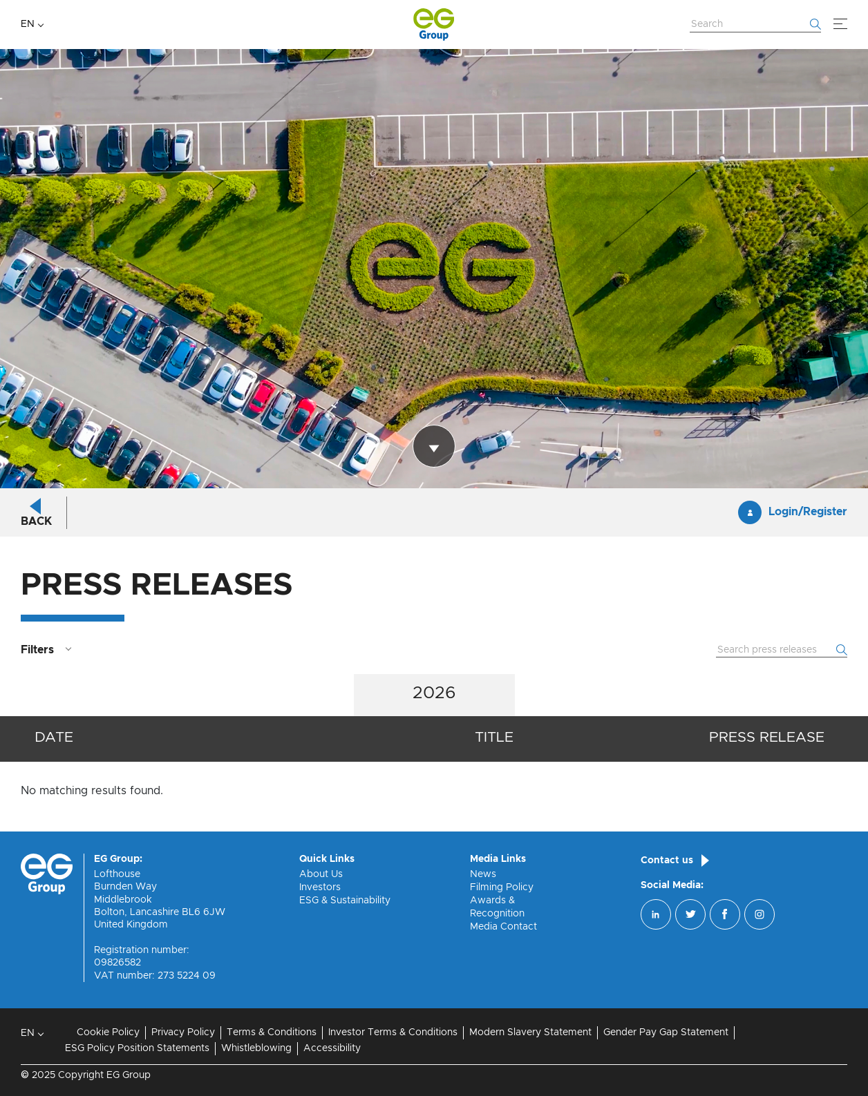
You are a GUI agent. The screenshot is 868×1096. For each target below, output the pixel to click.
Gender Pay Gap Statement (665, 1032)
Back (36, 521)
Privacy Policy (183, 1032)
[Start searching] (815, 24)
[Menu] (840, 24)
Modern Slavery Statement (530, 1032)
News (483, 874)
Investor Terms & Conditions (392, 1032)
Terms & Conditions (272, 1032)
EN (28, 24)
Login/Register (807, 512)
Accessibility (332, 1048)
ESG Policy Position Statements (137, 1048)
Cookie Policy (108, 1032)
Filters (37, 649)
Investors (320, 887)
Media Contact (503, 927)
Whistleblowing (256, 1048)
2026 (434, 693)
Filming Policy (502, 887)
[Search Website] (755, 24)
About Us (321, 874)
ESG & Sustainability (344, 900)
